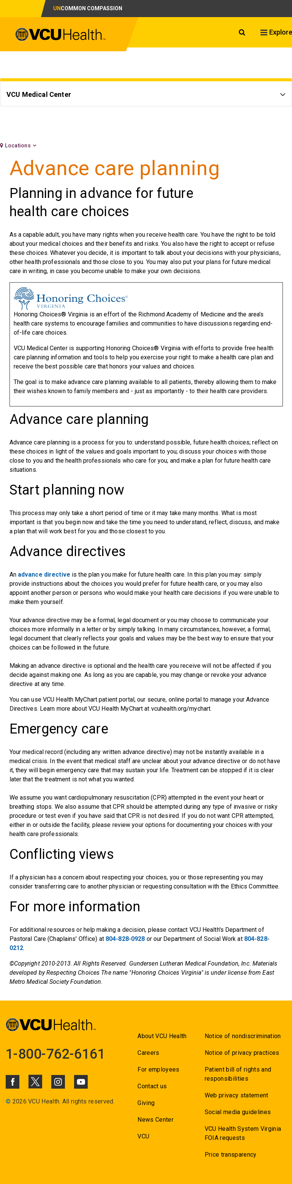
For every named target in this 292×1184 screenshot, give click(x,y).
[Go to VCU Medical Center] (146, 95)
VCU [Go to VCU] (143, 1136)
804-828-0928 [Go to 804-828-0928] (125, 938)
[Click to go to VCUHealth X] (35, 1081)
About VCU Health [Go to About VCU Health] (161, 1036)
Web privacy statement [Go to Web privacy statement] (236, 1095)
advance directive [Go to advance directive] (44, 574)
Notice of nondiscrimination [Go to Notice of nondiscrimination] (243, 1036)
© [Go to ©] (8, 1101)
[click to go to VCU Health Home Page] (60, 35)
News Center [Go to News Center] (155, 1119)
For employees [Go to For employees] (158, 1069)
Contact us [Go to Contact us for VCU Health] (152, 1086)
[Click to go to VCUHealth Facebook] (12, 1082)
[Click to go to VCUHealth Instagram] (58, 1082)
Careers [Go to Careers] (148, 1052)
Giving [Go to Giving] (146, 1103)
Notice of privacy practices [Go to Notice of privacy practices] (242, 1052)
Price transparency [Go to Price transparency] (231, 1154)
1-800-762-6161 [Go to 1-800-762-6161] (55, 1054)
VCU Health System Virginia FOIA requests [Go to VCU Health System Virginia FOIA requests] (243, 1133)
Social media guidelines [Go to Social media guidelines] (238, 1112)
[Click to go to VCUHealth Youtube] (81, 1082)
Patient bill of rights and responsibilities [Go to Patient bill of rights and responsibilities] (238, 1074)
